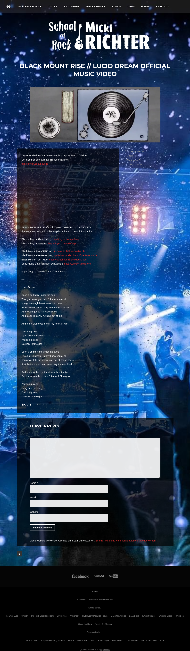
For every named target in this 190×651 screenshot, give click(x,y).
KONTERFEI (82, 640)
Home (8, 6)
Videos (130, 156)
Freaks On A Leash (103, 624)
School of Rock (30, 6)
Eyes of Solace (148, 616)
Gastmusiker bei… (95, 632)
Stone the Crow (85, 624)
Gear (131, 6)
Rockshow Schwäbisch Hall (101, 600)
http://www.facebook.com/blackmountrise (75, 255)
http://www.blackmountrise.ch (69, 251)
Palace (71, 640)
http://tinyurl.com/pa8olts (35, 163)
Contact (162, 6)
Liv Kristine (62, 616)
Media (145, 6)
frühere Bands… (95, 608)
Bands (116, 6)
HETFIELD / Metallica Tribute (94, 616)
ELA (162, 640)
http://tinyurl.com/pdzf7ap (62, 243)
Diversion (179, 616)
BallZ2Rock (134, 616)
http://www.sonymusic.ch (77, 263)
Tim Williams (132, 640)
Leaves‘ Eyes (12, 616)
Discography (95, 6)
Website (34, 511)
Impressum (105, 650)
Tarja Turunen (32, 640)
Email (34, 497)
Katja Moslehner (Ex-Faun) (53, 640)
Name (34, 482)
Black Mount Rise (135, 160)
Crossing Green (165, 616)
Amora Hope (103, 640)
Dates (53, 6)
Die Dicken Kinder (149, 640)
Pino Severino (118, 640)
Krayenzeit (74, 616)
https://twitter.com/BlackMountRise (67, 259)
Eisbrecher (81, 600)
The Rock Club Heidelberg (42, 616)
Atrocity (24, 616)
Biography (71, 6)
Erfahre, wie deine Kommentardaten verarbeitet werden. (125, 540)
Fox (93, 640)
